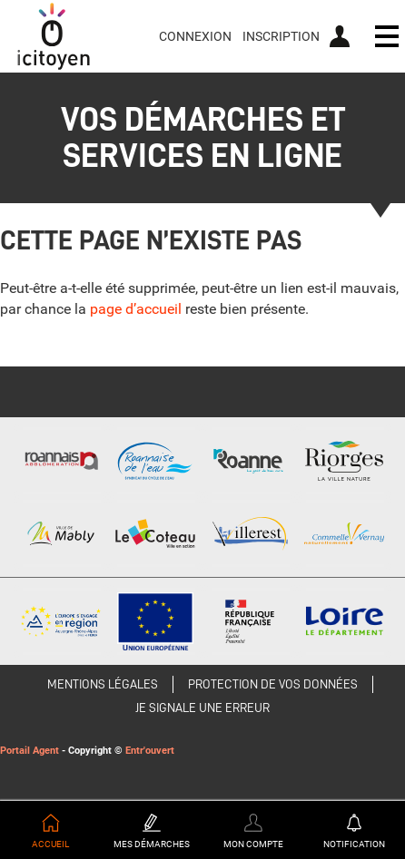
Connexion (195, 36)
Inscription (281, 36)
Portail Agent (29, 751)
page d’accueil (136, 308)
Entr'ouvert (149, 751)
